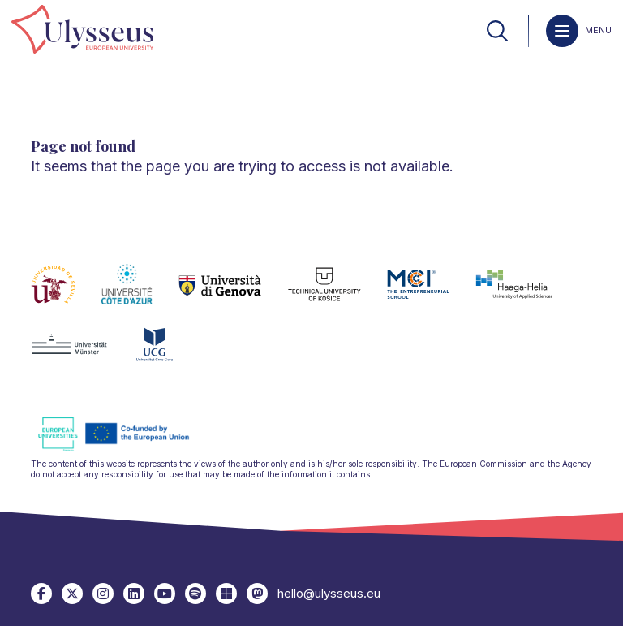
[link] (82, 30)
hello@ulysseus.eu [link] (328, 593)
